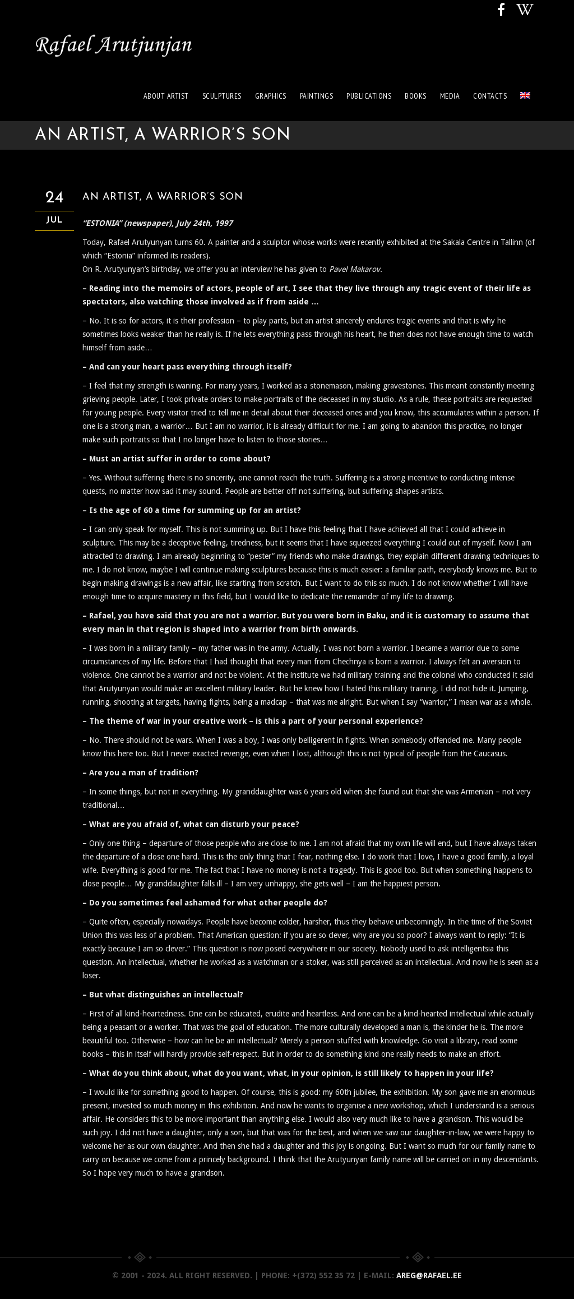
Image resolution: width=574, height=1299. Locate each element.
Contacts (490, 96)
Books (416, 96)
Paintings (317, 96)
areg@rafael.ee (429, 1275)
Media (450, 96)
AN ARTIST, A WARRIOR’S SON (162, 197)
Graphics (270, 96)
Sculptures (222, 96)
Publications (368, 96)
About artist (166, 96)
